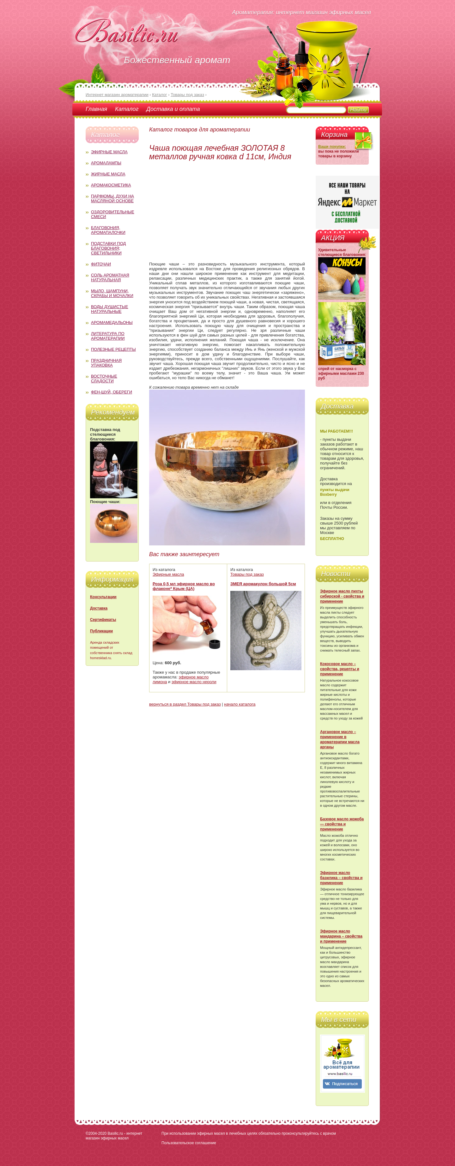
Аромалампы (106, 163)
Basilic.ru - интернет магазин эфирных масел (114, 1135)
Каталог (126, 109)
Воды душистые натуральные (109, 309)
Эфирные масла (109, 151)
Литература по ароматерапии (108, 336)
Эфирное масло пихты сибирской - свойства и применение (342, 596)
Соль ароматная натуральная (110, 277)
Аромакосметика (111, 185)
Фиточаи (101, 264)
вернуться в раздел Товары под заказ (185, 704)
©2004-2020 (96, 1133)
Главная (96, 109)
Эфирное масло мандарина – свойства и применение (341, 936)
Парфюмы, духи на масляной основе (112, 198)
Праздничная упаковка (106, 362)
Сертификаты (103, 619)
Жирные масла (108, 174)
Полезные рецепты (113, 349)
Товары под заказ (247, 574)
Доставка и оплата (173, 109)
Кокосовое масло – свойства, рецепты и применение (339, 669)
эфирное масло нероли (194, 681)
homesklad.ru (100, 658)
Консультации (103, 597)
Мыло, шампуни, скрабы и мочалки (112, 293)
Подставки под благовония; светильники (108, 248)
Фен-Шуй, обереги (111, 392)
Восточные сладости (104, 378)
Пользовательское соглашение (188, 1143)
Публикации (101, 631)
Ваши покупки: (332, 146)
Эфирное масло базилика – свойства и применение (341, 878)
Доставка (98, 608)
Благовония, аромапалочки (108, 230)
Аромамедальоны (112, 322)
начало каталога (239, 704)
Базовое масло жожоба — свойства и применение (342, 824)
